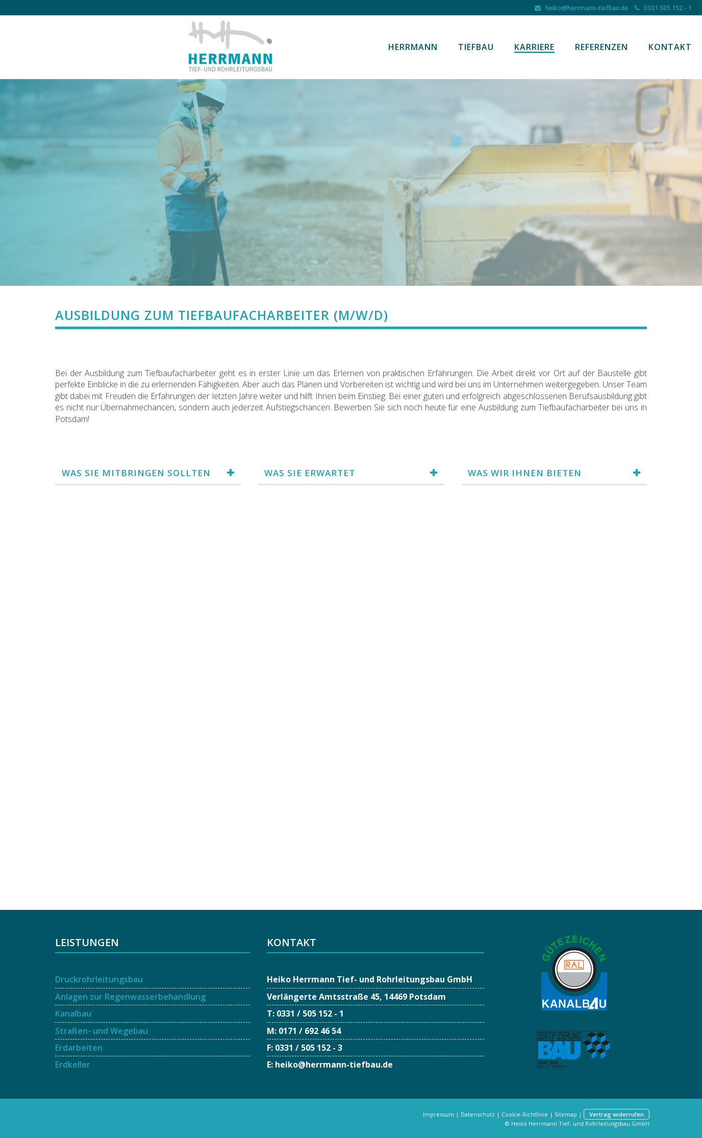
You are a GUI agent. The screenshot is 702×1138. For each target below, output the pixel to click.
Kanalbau (73, 1013)
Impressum (438, 1114)
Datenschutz (478, 1114)
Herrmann (413, 47)
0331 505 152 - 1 (666, 8)
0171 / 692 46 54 (310, 1030)
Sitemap (566, 1114)
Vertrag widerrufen (616, 1114)
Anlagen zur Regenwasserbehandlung (130, 996)
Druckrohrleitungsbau (99, 979)
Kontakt (670, 47)
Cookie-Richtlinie (525, 1114)
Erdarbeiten (79, 1047)
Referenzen (601, 47)
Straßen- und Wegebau (101, 1030)
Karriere (534, 47)
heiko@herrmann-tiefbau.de (585, 8)
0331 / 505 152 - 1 (310, 1013)
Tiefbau (476, 47)
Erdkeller (72, 1064)
